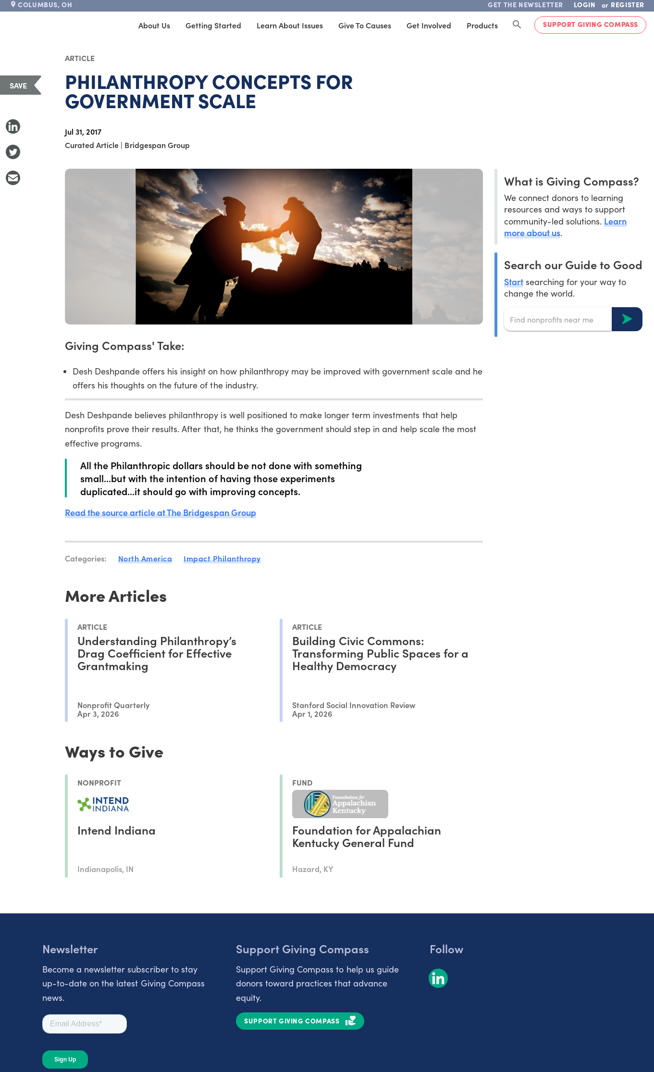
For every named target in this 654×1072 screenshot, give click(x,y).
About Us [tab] (154, 25)
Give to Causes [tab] (364, 25)
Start (513, 281)
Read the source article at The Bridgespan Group (160, 512)
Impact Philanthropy (222, 558)
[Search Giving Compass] (517, 25)
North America (145, 558)
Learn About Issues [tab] (290, 25)
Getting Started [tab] (213, 25)
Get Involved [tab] (429, 25)
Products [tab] (482, 25)
